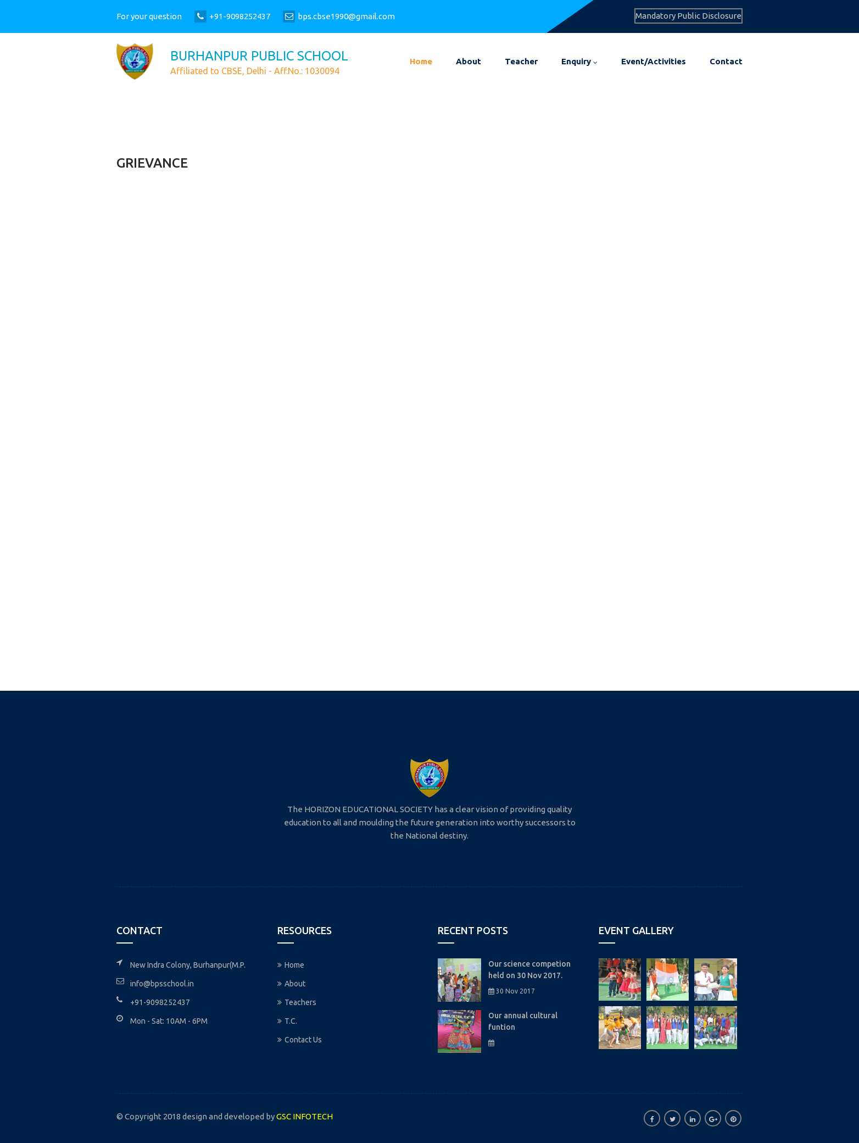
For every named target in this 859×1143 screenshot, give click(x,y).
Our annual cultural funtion (522, 1021)
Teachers (296, 1002)
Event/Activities (653, 61)
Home (421, 61)
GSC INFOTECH (304, 1116)
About (468, 61)
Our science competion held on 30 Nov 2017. (529, 969)
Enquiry (579, 61)
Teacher (521, 61)
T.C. (287, 1021)
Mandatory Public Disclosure (688, 15)
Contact (726, 61)
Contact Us (299, 1039)
